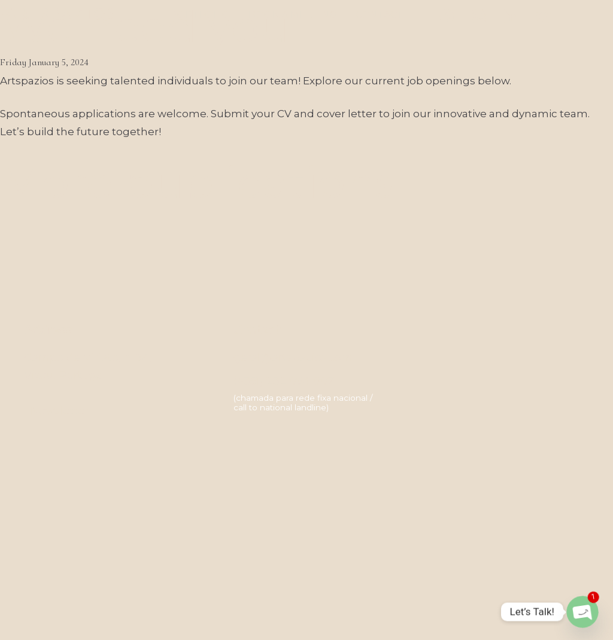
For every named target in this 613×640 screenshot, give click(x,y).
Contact (379, 14)
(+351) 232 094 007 (283, 381)
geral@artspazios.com (293, 357)
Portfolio (200, 14)
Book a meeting (293, 14)
